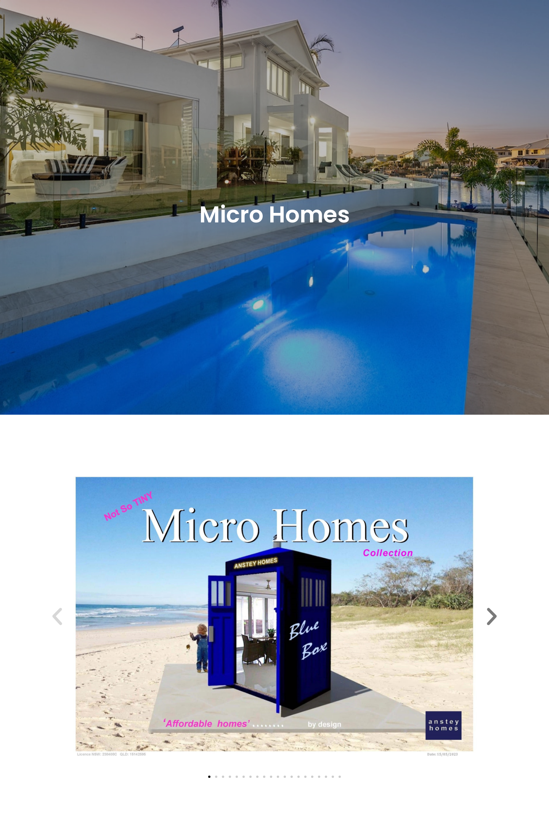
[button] (254, 21)
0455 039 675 (434, 20)
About (178, 21)
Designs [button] (254, 21)
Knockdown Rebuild (213, 21)
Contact (340, 21)
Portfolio (282, 21)
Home (157, 21)
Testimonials (311, 21)
